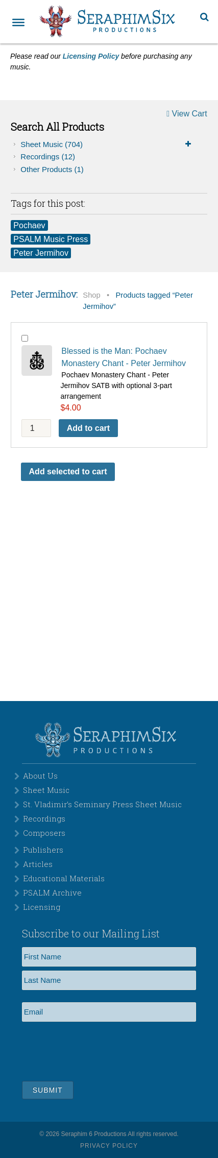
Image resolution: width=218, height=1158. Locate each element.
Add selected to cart (68, 471)
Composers (44, 833)
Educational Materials (64, 878)
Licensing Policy (91, 56)
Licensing (41, 907)
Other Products (51, 169)
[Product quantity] (36, 428)
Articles (38, 864)
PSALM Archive (52, 892)
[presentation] (99, 1050)
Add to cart (88, 428)
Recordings (47, 156)
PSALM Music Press (50, 239)
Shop (91, 295)
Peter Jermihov (40, 253)
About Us (40, 775)
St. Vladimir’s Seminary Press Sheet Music (102, 804)
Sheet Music (107, 144)
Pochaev (29, 225)
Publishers (43, 850)
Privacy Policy (109, 1145)
